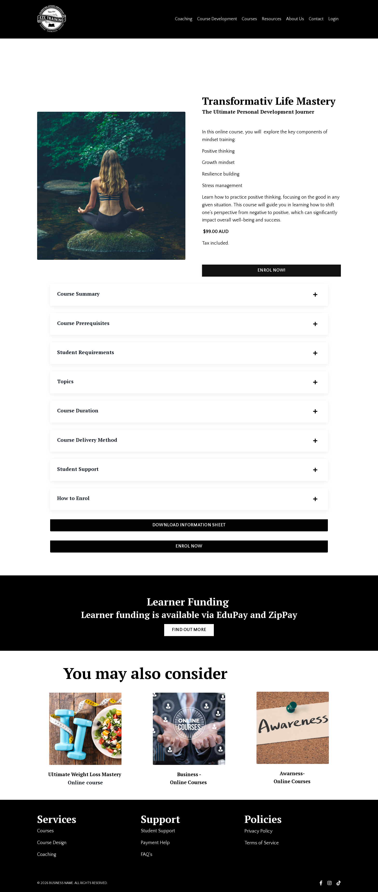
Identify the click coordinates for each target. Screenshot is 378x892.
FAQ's (146, 856)
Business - (189, 776)
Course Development (217, 19)
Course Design (52, 844)
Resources (271, 19)
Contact (316, 19)
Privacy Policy (258, 832)
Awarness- (292, 775)
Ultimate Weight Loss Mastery (85, 776)
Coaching (183, 19)
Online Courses (189, 784)
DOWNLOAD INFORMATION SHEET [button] (189, 527)
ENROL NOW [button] (189, 548)
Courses (249, 19)
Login (333, 19)
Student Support (158, 832)
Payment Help (155, 844)
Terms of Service (262, 844)
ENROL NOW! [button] (272, 271)
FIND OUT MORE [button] (189, 632)
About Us (295, 19)
